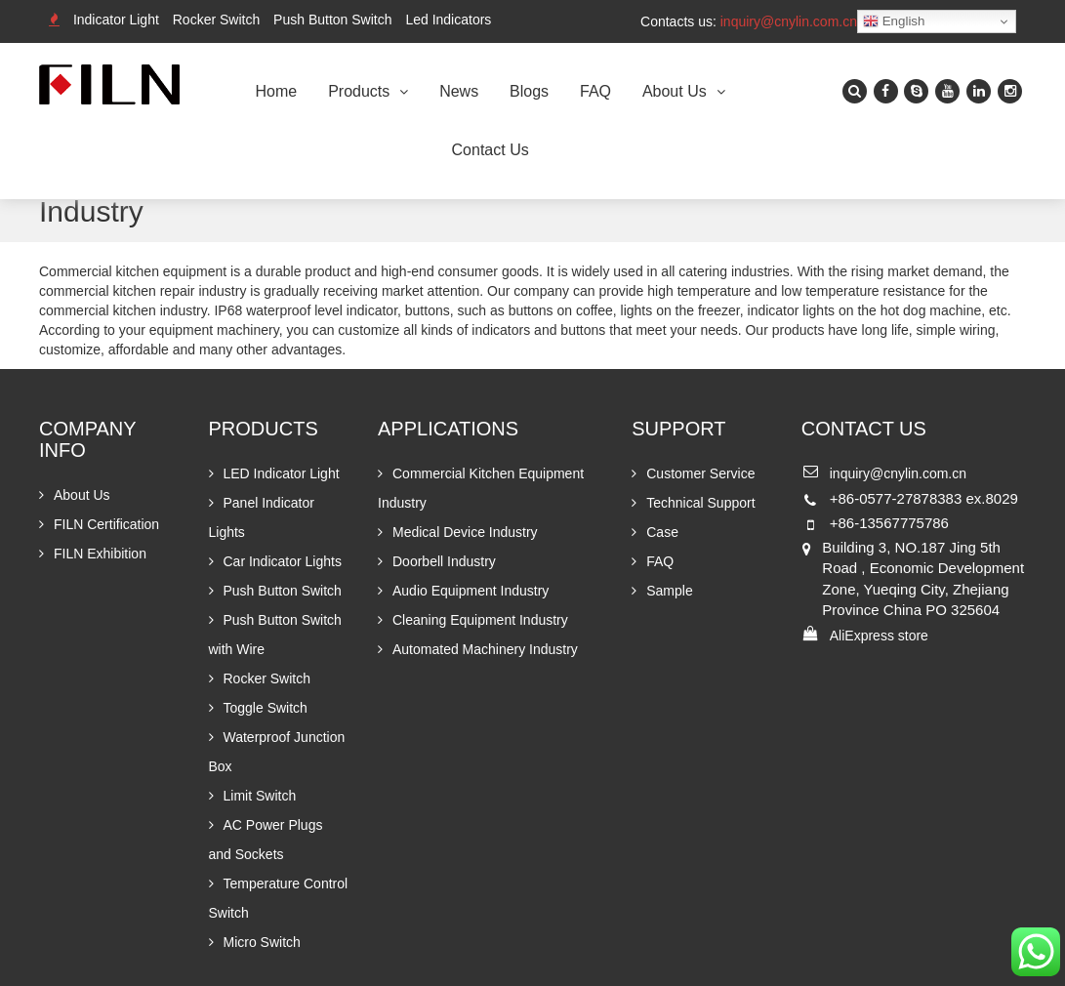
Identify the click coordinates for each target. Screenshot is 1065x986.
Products (358, 91)
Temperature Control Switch (278, 898)
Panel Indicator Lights (261, 517)
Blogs (529, 91)
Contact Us (490, 150)
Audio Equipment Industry (470, 590)
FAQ (595, 91)
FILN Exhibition (100, 553)
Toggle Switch (265, 708)
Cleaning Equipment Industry (480, 620)
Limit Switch (260, 795)
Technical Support (700, 503)
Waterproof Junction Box (277, 751)
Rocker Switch (216, 19)
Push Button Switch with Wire (275, 634)
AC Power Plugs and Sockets (266, 839)
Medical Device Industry (465, 532)
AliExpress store (879, 635)
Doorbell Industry (444, 561)
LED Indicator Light (282, 473)
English (893, 21)
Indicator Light (116, 19)
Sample (669, 590)
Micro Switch (262, 942)
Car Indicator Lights (283, 561)
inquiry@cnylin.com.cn (788, 21)
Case (662, 532)
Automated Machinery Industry (485, 649)
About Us (674, 91)
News (458, 91)
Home (277, 91)
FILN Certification (106, 524)
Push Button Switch (332, 19)
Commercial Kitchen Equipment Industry (481, 488)
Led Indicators (448, 19)
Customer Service (700, 473)
